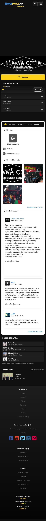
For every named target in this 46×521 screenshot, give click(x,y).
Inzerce (23, 433)
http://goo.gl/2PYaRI (28, 304)
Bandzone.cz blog (23, 417)
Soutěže (23, 413)
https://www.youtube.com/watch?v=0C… (20, 272)
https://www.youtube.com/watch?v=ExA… (20, 263)
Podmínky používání (23, 480)
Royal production (17, 219)
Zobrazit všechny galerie (35, 207)
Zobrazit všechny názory (35, 331)
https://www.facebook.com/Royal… (18, 259)
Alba (30, 124)
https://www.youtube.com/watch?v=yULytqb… (22, 268)
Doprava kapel (23, 460)
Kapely (23, 393)
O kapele (21, 124)
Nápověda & (23, 472)
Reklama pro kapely (37, 369)
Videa (23, 401)
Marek (13, 282)
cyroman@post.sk (12, 153)
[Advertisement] (23, 32)
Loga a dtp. (23, 488)
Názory (37, 124)
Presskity (23, 452)
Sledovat (23, 77)
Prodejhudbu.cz (23, 456)
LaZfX (13, 314)
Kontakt (23, 476)
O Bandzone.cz (23, 484)
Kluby (23, 409)
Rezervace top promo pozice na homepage (23, 429)
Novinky (12, 124)
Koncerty (23, 397)
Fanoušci (23, 405)
